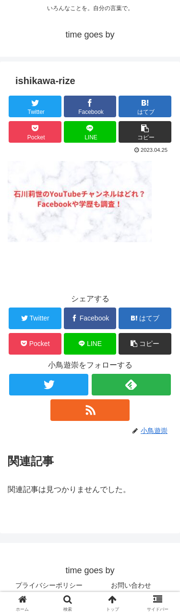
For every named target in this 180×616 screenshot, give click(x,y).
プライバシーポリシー (49, 585)
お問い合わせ (131, 585)
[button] (145, 132)
